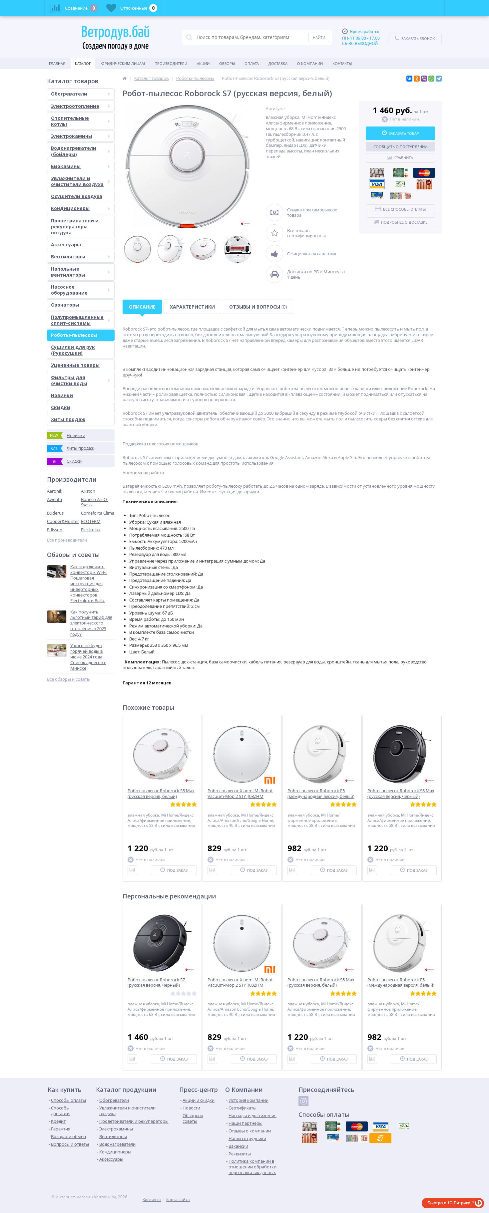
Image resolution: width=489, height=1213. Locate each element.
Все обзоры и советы (68, 679)
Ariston (88, 491)
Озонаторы (65, 305)
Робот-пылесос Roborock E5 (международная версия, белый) (320, 793)
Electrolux (91, 530)
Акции (203, 63)
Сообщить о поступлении (400, 146)
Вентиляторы (80, 256)
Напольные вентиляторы (80, 272)
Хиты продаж (68, 419)
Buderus (55, 513)
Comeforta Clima (97, 513)
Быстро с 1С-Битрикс (448, 1203)
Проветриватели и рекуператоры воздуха (75, 226)
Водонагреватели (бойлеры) (80, 151)
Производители (171, 63)
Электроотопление (80, 106)
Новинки (62, 395)
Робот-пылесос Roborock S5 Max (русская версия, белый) (161, 793)
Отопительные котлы (80, 121)
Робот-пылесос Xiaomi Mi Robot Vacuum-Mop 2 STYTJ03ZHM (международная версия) (240, 796)
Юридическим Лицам (123, 63)
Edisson (54, 530)
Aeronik (54, 491)
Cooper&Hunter (63, 521)
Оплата (251, 63)
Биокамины (80, 166)
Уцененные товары (75, 365)
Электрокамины (80, 136)
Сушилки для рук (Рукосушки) (73, 350)
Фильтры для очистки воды (80, 380)
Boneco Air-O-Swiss (94, 502)
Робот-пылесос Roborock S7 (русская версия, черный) (156, 982)
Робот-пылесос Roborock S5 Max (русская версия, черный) (400, 793)
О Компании (310, 63)
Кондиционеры (80, 208)
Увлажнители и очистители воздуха (80, 181)
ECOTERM (91, 521)
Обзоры (227, 63)
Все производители (67, 540)
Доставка (277, 63)
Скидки (60, 407)
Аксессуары (66, 244)
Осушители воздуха (76, 196)
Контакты (342, 63)
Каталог (83, 63)
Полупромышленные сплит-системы (80, 320)
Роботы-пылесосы (74, 335)
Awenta (54, 499)
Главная (57, 63)
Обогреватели (80, 94)
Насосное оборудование (80, 290)
